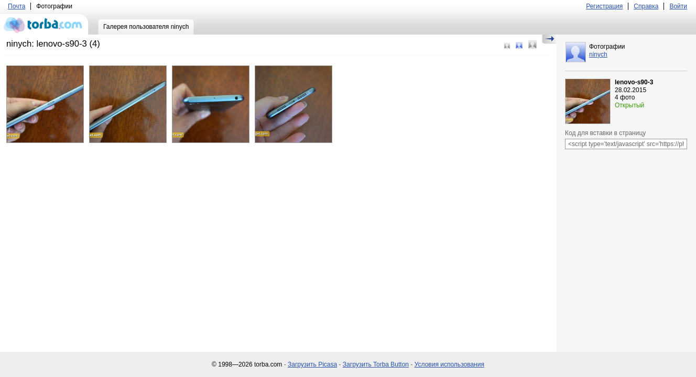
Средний (519, 45)
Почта (16, 6)
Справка (646, 6)
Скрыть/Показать (549, 39)
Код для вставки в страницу (605, 133)
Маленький (507, 46)
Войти (678, 6)
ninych (598, 54)
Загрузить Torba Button (376, 364)
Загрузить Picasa (312, 364)
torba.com (44, 24)
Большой (532, 44)
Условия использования (449, 364)
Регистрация (604, 6)
